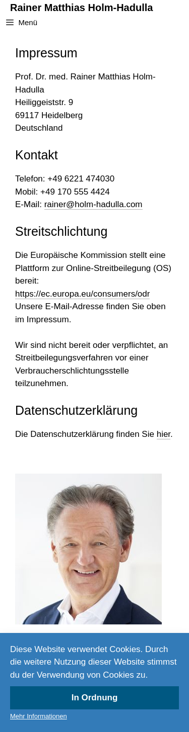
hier (163, 434)
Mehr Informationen (38, 716)
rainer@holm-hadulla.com (93, 204)
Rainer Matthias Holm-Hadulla (81, 7)
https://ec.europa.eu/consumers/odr (82, 294)
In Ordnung (95, 697)
